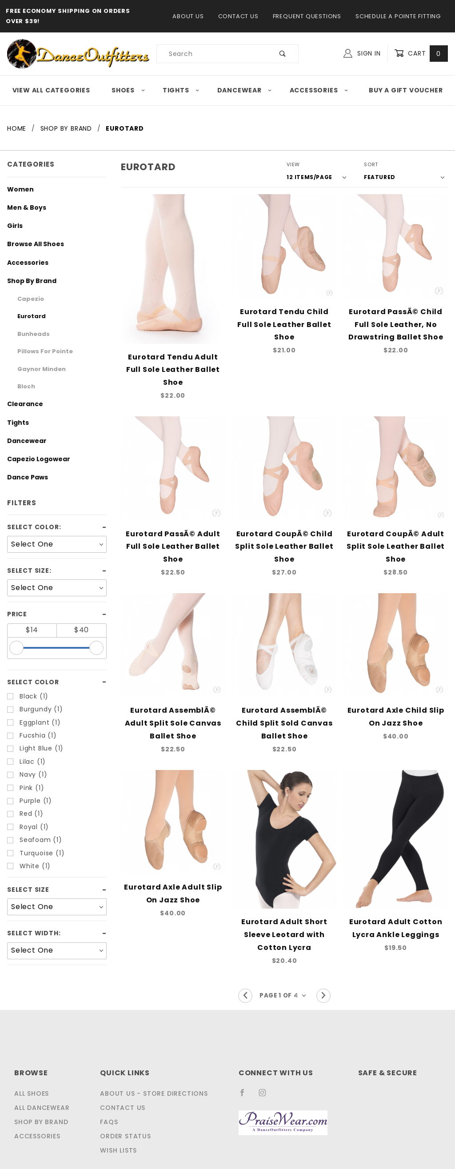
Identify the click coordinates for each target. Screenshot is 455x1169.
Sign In (364, 52)
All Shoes (32, 1069)
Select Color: (31, 527)
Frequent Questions (306, 16)
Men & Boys (23, 207)
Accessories (320, 90)
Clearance (21, 403)
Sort (380, 165)
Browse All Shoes (31, 243)
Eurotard (28, 316)
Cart (422, 53)
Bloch (24, 386)
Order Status (126, 1112)
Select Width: (31, 933)
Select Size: (28, 570)
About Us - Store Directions (152, 1069)
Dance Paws (24, 477)
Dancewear (246, 90)
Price (16, 614)
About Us (191, 16)
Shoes (128, 90)
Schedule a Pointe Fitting (397, 16)
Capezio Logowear (33, 459)
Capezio (27, 298)
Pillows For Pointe (40, 351)
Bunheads (30, 334)
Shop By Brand (27, 280)
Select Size (27, 889)
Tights (182, 90)
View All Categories (50, 90)
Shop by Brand (40, 1097)
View (308, 165)
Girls (13, 225)
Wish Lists (120, 1126)
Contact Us (239, 16)
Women (17, 189)
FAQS (110, 1097)
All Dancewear (41, 1083)
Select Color (31, 682)
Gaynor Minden (36, 369)
